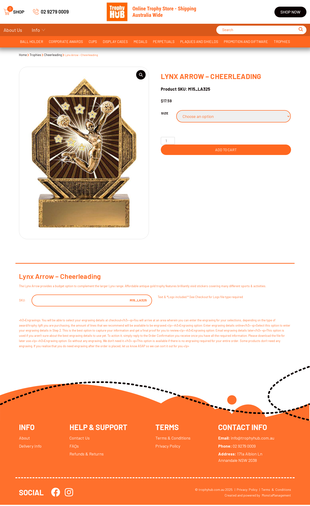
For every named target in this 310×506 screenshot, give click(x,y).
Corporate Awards (66, 41)
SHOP (14, 12)
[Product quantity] (168, 141)
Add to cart (226, 149)
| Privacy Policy (246, 491)
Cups (93, 41)
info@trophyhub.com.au (247, 438)
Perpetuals (164, 41)
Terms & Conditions (174, 438)
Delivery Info (30, 447)
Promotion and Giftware (246, 41)
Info (36, 30)
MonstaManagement (276, 496)
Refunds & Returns (87, 455)
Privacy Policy (168, 447)
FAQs (74, 447)
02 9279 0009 (51, 12)
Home (23, 55)
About (24, 438)
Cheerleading (53, 55)
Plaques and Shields (199, 41)
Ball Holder (31, 41)
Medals (140, 41)
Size (164, 113)
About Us (13, 30)
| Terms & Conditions (275, 491)
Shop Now (290, 11)
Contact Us (80, 438)
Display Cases (115, 41)
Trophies (282, 41)
